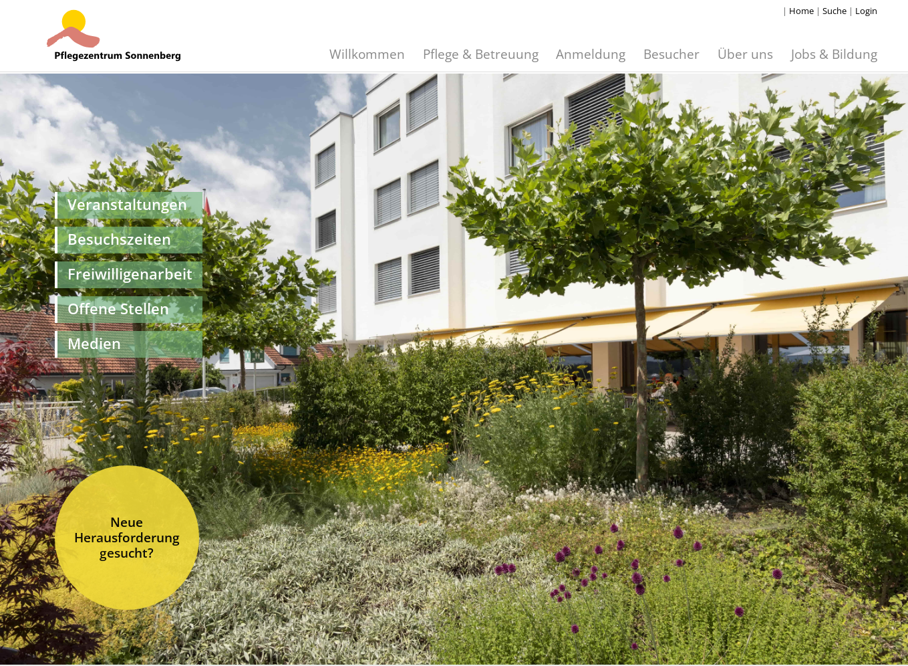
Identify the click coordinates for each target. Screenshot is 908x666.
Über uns (745, 54)
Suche (834, 11)
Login (866, 11)
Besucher (671, 54)
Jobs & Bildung (834, 54)
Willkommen (367, 54)
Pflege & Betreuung (481, 54)
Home (801, 11)
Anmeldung (590, 54)
